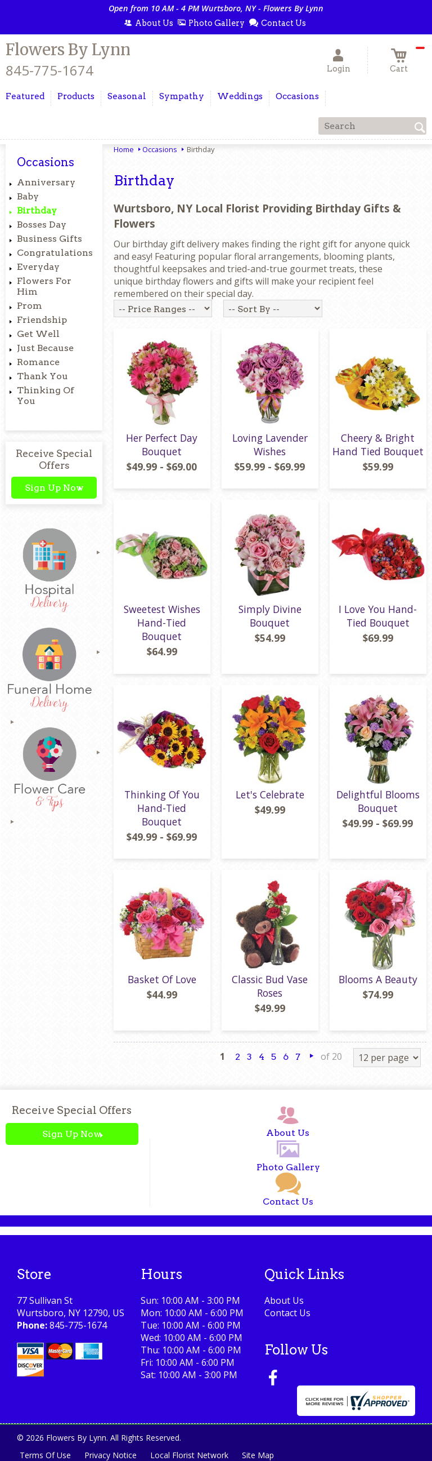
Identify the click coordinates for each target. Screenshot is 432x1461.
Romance (38, 362)
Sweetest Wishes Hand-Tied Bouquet (162, 622)
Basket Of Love (162, 979)
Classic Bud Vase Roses (270, 986)
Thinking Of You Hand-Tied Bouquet (162, 808)
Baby (28, 196)
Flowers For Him (44, 286)
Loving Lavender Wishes (270, 444)
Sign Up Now (54, 487)
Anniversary (46, 182)
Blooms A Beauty (378, 979)
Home (124, 149)
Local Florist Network (189, 1455)
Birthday (37, 210)
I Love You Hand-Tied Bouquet (378, 615)
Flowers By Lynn (68, 49)
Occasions (159, 149)
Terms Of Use (45, 1455)
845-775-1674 (49, 70)
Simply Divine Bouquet (270, 615)
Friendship (42, 319)
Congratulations (55, 252)
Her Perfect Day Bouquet (161, 444)
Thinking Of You (45, 395)
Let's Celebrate (270, 794)
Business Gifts (49, 238)
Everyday (38, 266)
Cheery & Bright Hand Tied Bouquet (378, 444)
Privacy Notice (110, 1455)
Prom (29, 305)
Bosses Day (41, 224)
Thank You (42, 376)
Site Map (258, 1455)
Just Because (45, 348)
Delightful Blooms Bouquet (378, 801)
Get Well (38, 333)
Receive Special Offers (54, 459)
